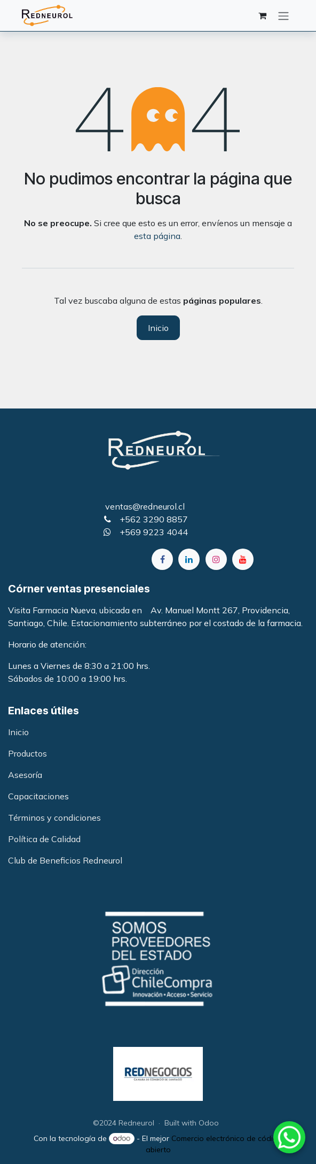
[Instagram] (216, 559)
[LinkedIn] (189, 559)
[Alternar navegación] (283, 15)
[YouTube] (243, 559)
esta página (157, 235)
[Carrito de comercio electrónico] (262, 15)
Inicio (158, 327)
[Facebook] (162, 559)
